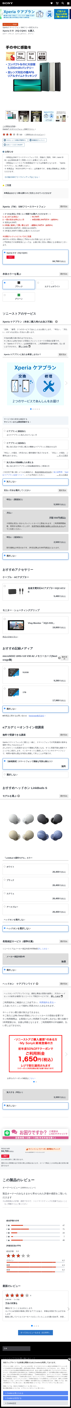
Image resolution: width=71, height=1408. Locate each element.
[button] (4, 14)
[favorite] (51, 3)
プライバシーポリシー (28, 1388)
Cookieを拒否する (14, 1398)
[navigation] (68, 3)
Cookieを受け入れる (15, 1393)
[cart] (57, 3)
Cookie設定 (11, 1403)
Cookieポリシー (23, 1386)
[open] (63, 3)
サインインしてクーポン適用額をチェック (44, 1149)
